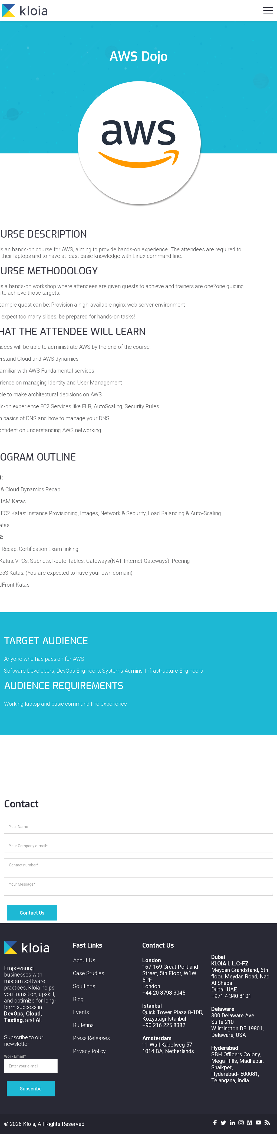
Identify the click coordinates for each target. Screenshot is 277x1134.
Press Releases (91, 1038)
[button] (268, 9)
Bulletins (83, 1025)
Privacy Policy (89, 1051)
